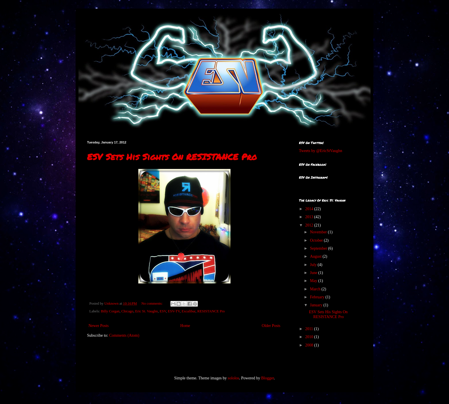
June (314, 273)
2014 (309, 209)
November (319, 232)
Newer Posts (98, 326)
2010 (309, 337)
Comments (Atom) (124, 335)
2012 (309, 225)
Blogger (267, 378)
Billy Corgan (110, 311)
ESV (162, 311)
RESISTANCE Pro (211, 311)
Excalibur (188, 311)
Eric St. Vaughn (146, 311)
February (317, 297)
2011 (309, 329)
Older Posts (271, 326)
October (317, 240)
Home (185, 326)
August (316, 256)
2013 (309, 217)
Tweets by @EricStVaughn (320, 151)
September (319, 248)
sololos (233, 378)
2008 (309, 345)
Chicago (127, 311)
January (316, 305)
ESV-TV (174, 311)
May (314, 281)
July (314, 265)
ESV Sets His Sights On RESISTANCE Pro (172, 157)
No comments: (152, 303)
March (315, 289)
